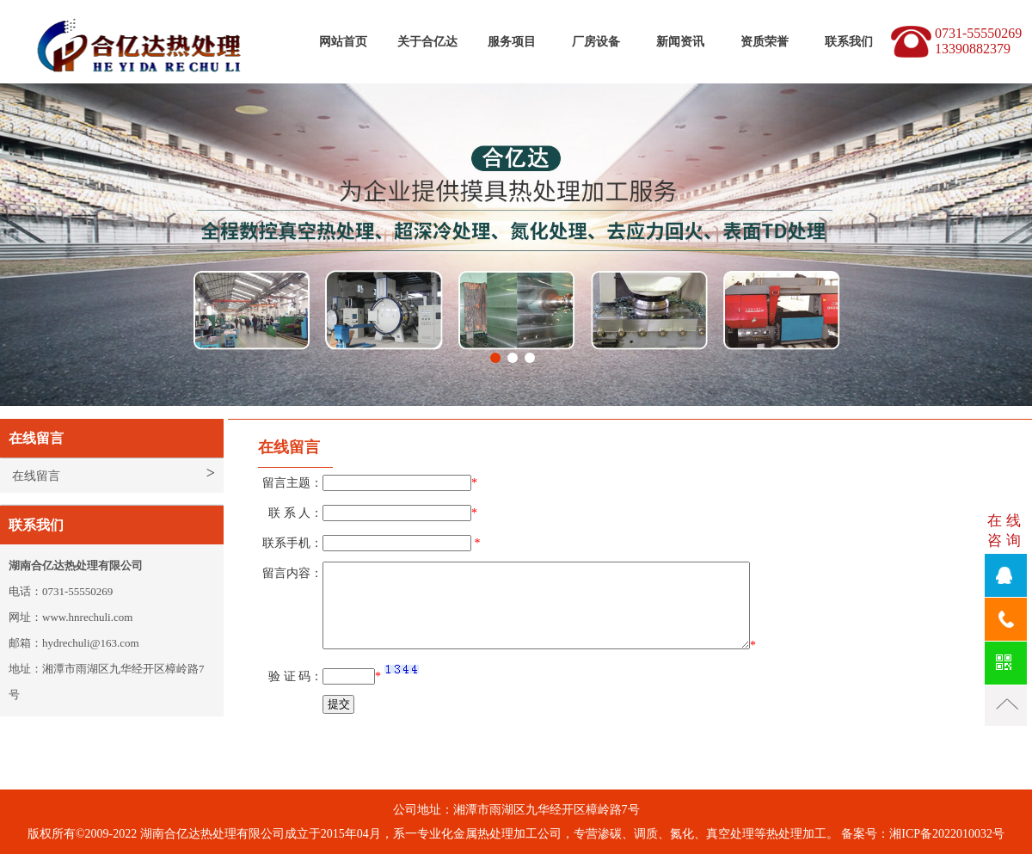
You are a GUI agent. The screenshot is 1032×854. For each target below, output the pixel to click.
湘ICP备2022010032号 (946, 833)
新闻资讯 (680, 41)
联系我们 (849, 41)
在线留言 (36, 476)
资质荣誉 (764, 41)
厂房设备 (596, 41)
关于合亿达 (427, 41)
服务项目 (512, 41)
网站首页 (343, 41)
